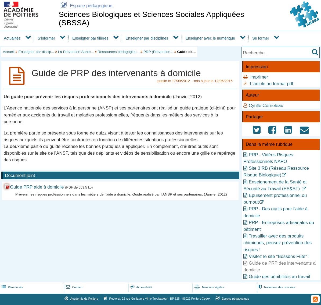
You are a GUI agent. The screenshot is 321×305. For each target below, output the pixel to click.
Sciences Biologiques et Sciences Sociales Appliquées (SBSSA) (151, 18)
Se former (260, 38)
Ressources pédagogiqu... (118, 52)
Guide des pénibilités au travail (279, 276)
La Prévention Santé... (76, 52)
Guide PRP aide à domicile (37, 187)
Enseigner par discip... (36, 52)
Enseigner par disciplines (146, 38)
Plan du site (12, 287)
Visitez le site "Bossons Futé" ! (279, 256)
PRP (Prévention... (158, 52)
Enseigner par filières (90, 38)
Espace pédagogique (85, 5)
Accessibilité (141, 287)
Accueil (9, 52)
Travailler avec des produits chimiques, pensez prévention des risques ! (277, 242)
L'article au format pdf (271, 83)
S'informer (46, 38)
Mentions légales (208, 287)
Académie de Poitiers (84, 298)
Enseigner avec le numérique (210, 38)
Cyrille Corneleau (266, 105)
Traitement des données (276, 287)
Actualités (12, 38)
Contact (73, 287)
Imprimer (259, 77)
